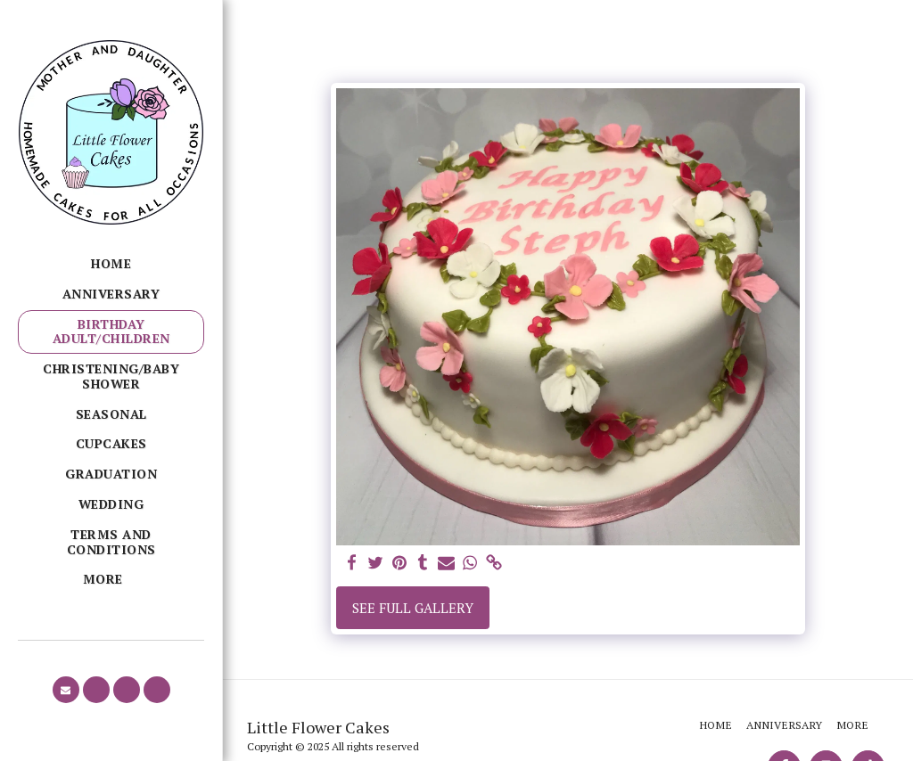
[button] (66, 689)
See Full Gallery (412, 608)
